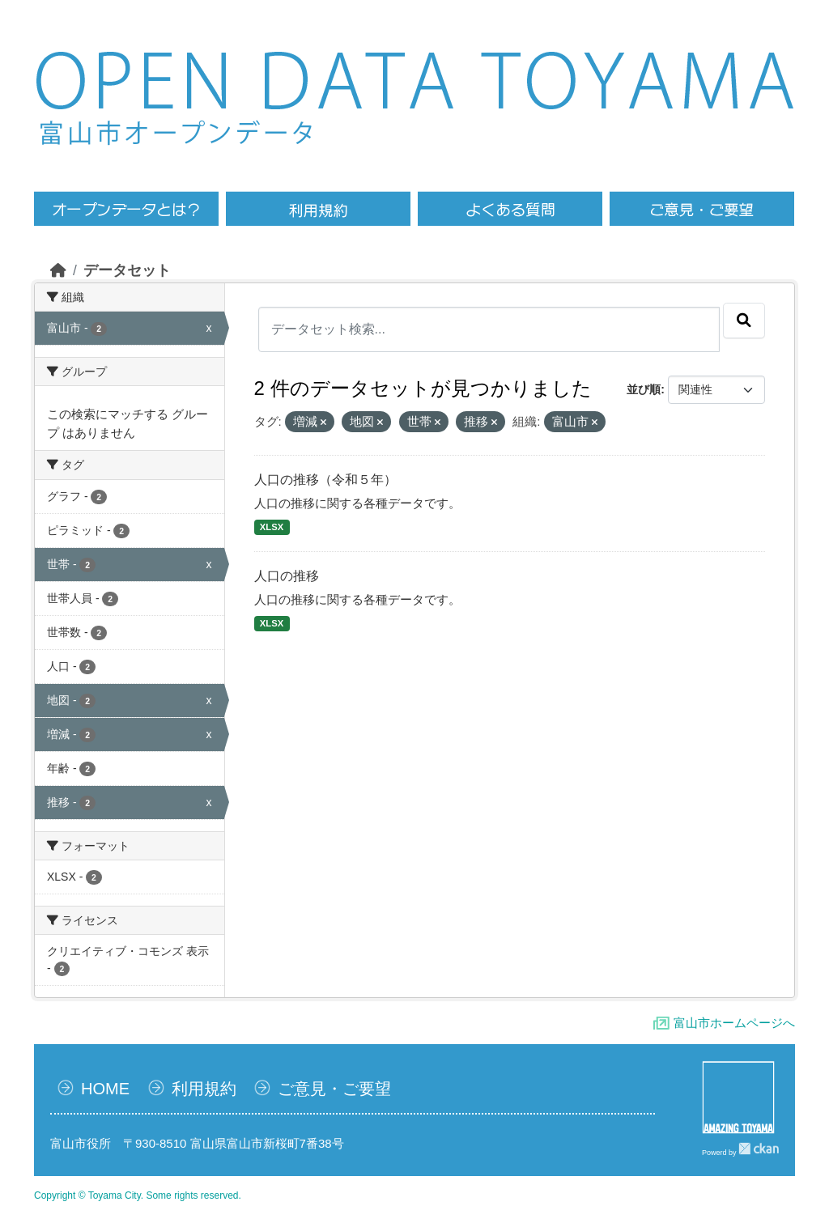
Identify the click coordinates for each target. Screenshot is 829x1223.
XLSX (271, 527)
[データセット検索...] (489, 329)
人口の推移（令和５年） (325, 479)
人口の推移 (286, 576)
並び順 (644, 389)
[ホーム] (58, 270)
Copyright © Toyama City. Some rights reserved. (137, 1195)
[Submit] (744, 320)
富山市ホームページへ (734, 1023)
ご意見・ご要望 (334, 1089)
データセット (127, 270)
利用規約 (204, 1089)
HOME (105, 1089)
